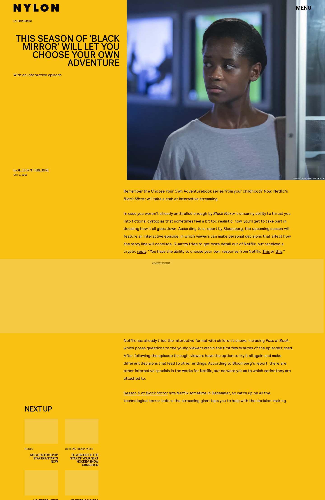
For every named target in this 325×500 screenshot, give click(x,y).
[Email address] (58, 367)
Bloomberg (233, 228)
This (266, 251)
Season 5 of (146, 393)
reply (141, 251)
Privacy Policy (47, 393)
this (279, 251)
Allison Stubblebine (33, 170)
